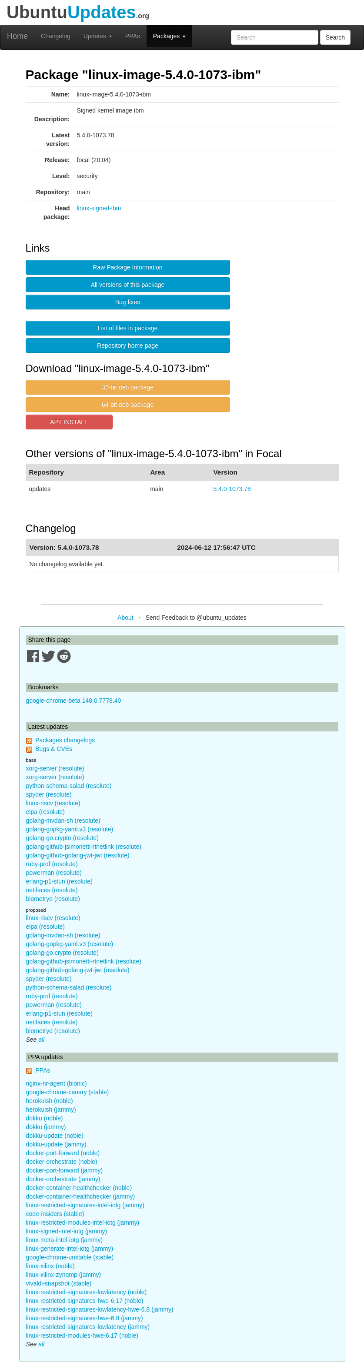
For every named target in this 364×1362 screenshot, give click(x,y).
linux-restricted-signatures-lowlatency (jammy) (88, 1326)
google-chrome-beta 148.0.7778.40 (73, 700)
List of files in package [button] (128, 328)
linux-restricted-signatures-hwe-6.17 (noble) (85, 1300)
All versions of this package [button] (128, 284)
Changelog (55, 36)
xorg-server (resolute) (55, 768)
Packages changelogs (65, 740)
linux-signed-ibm (99, 208)
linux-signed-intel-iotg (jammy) (66, 1231)
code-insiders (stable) (55, 1213)
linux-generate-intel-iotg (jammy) (70, 1248)
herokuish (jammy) (51, 1109)
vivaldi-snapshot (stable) (59, 1283)
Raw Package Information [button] (127, 267)
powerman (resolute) (54, 872)
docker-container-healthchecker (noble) (79, 1187)
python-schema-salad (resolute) (69, 785)
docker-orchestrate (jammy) (63, 1179)
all (41, 1039)
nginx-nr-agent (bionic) (56, 1083)
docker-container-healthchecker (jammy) (80, 1196)
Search (335, 37)
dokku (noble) (44, 1118)
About (125, 617)
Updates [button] (97, 36)
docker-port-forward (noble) (63, 1152)
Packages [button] (169, 36)
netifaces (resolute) (52, 890)
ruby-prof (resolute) (52, 863)
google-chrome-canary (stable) (67, 1092)
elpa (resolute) (45, 811)
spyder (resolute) (49, 794)
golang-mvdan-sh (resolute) (63, 820)
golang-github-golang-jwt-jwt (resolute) (78, 855)
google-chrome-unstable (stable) (70, 1257)
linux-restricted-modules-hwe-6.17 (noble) (82, 1335)
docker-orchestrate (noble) (61, 1161)
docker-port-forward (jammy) (64, 1170)
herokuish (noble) (49, 1100)
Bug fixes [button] (127, 302)
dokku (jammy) (46, 1126)
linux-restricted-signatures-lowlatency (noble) (86, 1292)
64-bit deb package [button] (128, 404)
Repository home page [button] (127, 345)
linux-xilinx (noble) (50, 1265)
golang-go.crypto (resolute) (62, 837)
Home (17, 36)
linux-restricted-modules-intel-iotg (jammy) (83, 1222)
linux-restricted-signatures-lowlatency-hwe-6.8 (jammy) (100, 1309)
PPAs (132, 36)
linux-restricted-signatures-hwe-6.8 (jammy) (84, 1318)
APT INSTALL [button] (69, 422)
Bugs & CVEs (53, 748)
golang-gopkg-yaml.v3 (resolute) (70, 829)
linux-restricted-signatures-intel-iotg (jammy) (85, 1205)
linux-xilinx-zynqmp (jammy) (63, 1274)
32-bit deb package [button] (128, 387)
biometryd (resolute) (53, 898)
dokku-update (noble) (54, 1135)
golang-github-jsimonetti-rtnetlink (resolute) (83, 846)
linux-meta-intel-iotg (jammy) (64, 1239)
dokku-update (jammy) (56, 1144)
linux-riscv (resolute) (53, 803)
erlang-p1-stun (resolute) (59, 881)
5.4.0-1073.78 (231, 488)
